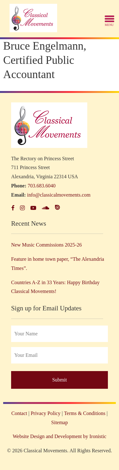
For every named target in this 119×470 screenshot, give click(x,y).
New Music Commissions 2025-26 (46, 244)
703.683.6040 (42, 185)
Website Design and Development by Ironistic (59, 436)
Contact (19, 413)
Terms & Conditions (84, 413)
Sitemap (59, 422)
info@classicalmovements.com (58, 195)
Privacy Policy (46, 413)
